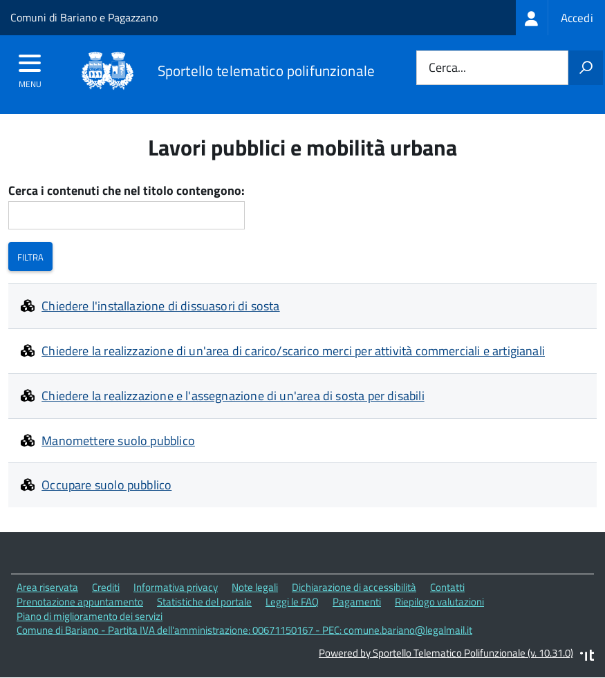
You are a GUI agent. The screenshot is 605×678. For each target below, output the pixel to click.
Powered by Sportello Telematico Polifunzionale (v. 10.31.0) (446, 653)
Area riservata (47, 587)
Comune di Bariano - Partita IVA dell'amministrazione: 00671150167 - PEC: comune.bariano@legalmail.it (244, 630)
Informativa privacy (175, 587)
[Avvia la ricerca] (585, 67)
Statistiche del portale (204, 602)
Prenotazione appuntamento (80, 602)
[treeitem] (560, 17)
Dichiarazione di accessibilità (354, 587)
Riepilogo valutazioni (439, 602)
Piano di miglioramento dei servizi (89, 616)
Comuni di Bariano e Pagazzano (84, 17)
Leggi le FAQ (292, 602)
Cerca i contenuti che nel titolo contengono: (126, 191)
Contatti (447, 587)
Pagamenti (357, 602)
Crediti (106, 587)
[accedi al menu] (30, 68)
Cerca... (447, 68)
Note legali (255, 587)
